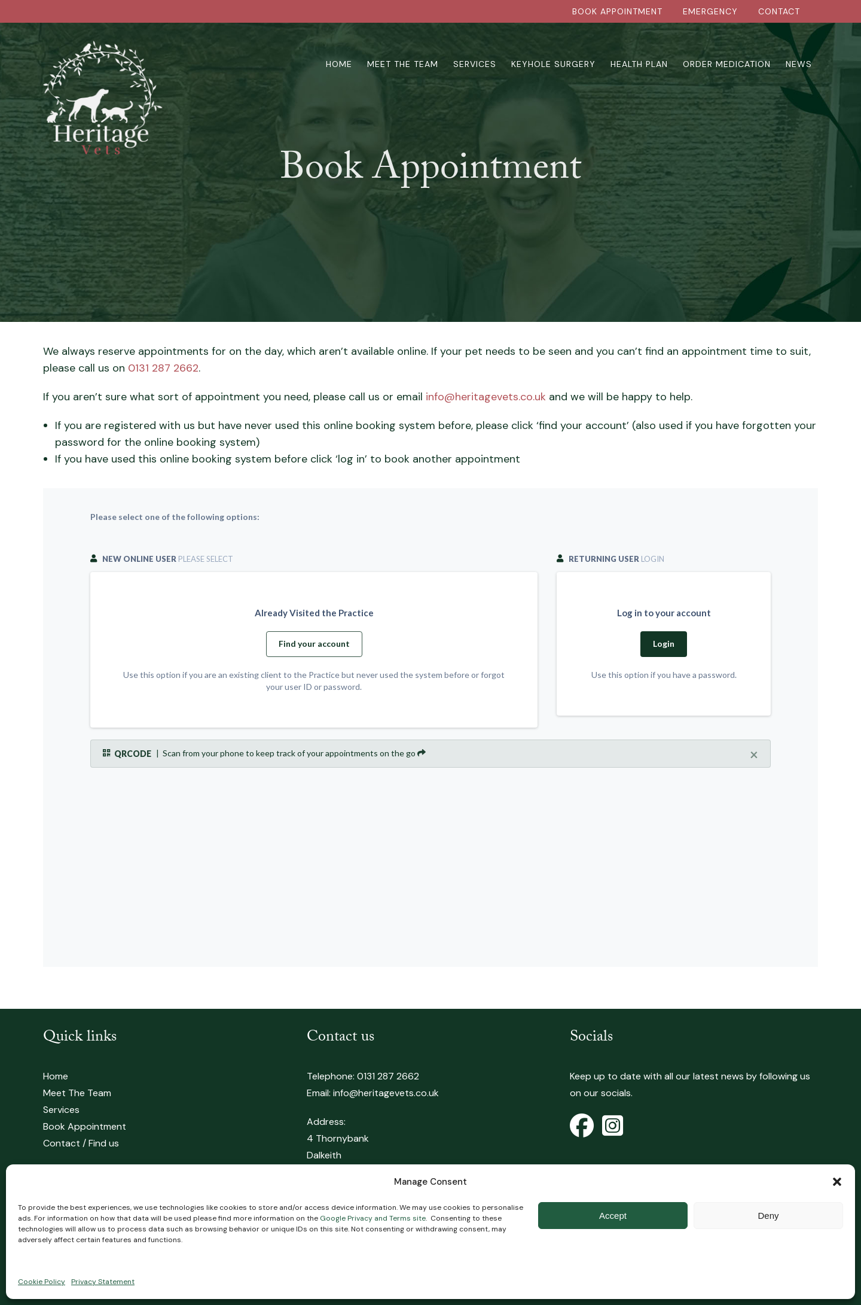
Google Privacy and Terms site (373, 1218)
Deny (768, 1215)
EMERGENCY (710, 11)
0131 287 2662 (163, 368)
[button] (837, 1182)
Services (474, 64)
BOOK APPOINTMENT (617, 11)
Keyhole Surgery (553, 64)
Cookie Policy (41, 1281)
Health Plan (639, 64)
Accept (613, 1215)
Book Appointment (84, 1126)
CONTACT (779, 11)
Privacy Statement (103, 1281)
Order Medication (727, 64)
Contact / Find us (81, 1143)
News (799, 64)
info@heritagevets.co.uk (486, 397)
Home (339, 64)
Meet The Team (402, 64)
